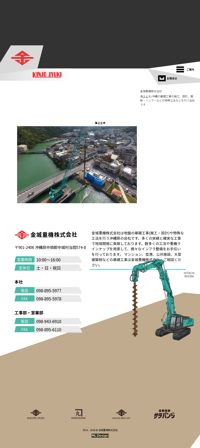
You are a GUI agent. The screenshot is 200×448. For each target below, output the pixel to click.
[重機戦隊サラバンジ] (164, 399)
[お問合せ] (168, 77)
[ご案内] (186, 68)
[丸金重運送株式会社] (78, 399)
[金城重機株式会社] (22, 58)
